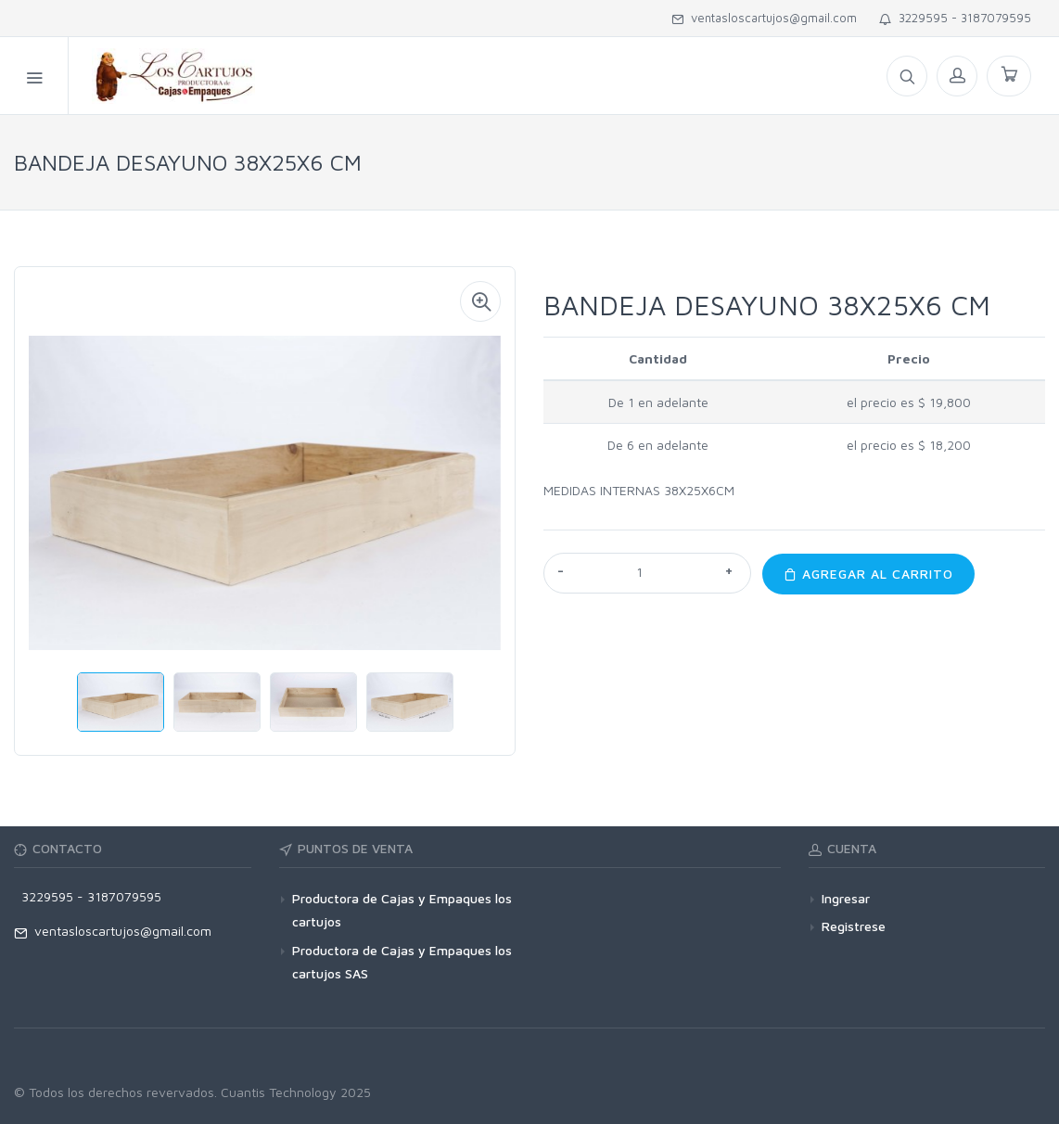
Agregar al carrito (868, 573)
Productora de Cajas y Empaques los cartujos (402, 909)
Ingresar (846, 898)
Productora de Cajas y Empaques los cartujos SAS (402, 961)
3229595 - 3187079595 (955, 17)
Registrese (854, 926)
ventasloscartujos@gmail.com (764, 17)
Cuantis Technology (279, 1092)
